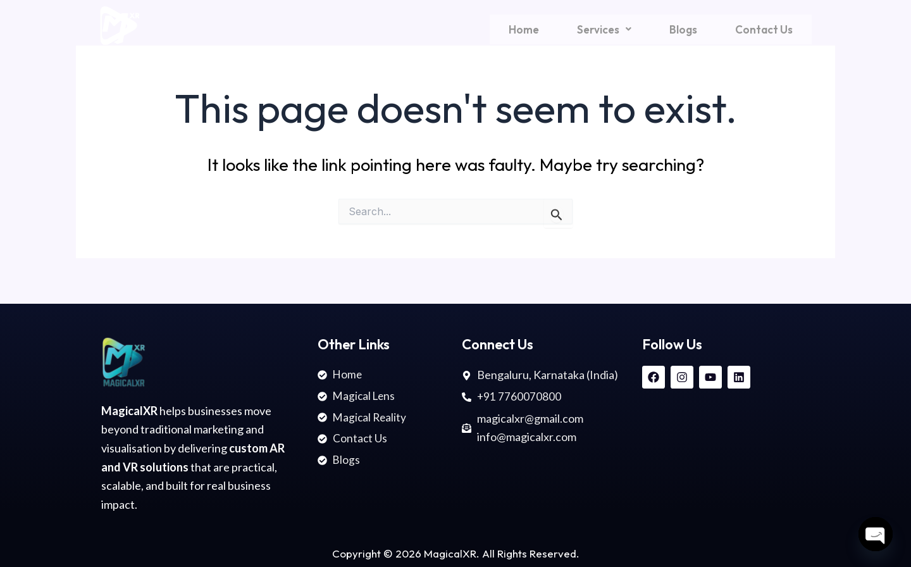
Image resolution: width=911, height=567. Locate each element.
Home (524, 29)
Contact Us (764, 29)
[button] (604, 29)
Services (604, 29)
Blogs (683, 29)
